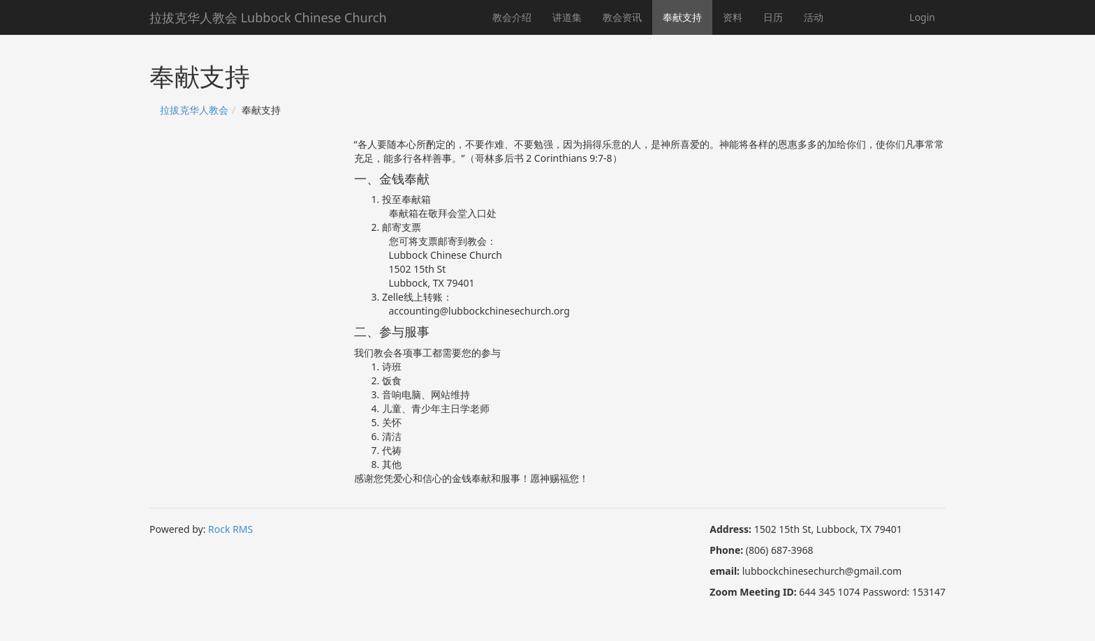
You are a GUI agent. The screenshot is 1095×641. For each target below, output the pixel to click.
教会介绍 (511, 17)
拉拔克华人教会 (194, 109)
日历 (773, 17)
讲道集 (567, 17)
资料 (732, 17)
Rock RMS (230, 529)
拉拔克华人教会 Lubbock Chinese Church (268, 17)
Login (922, 17)
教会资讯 (622, 17)
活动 (813, 17)
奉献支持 (682, 17)
